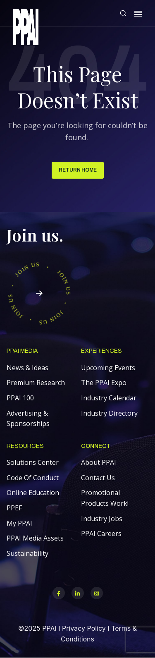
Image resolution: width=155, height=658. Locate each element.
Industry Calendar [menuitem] (108, 397)
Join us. (35, 235)
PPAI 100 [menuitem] (20, 397)
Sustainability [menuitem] (27, 553)
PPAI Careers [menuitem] (101, 533)
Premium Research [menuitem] (36, 382)
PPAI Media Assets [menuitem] (35, 538)
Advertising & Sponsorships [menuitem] (28, 418)
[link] (25, 28)
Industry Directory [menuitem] (109, 413)
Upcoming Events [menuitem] (108, 367)
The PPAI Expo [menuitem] (103, 382)
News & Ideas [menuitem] (27, 367)
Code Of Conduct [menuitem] (33, 477)
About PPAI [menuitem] (98, 462)
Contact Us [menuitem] (98, 477)
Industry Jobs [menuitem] (101, 518)
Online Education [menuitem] (33, 492)
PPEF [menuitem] (14, 507)
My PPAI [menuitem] (19, 523)
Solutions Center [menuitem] (33, 462)
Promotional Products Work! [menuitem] (105, 498)
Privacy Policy (84, 628)
